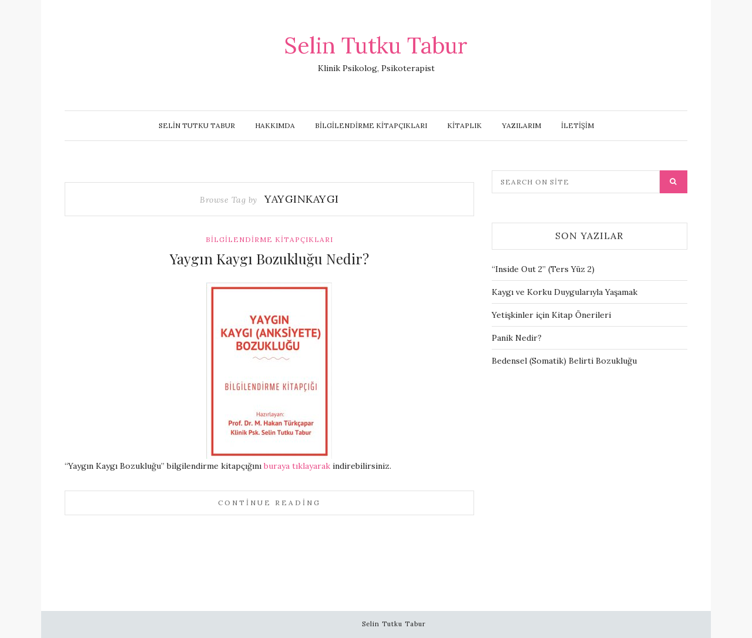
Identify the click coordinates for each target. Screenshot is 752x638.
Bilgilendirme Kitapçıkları (371, 125)
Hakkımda (275, 125)
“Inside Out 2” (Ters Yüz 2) (543, 269)
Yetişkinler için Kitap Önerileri (551, 315)
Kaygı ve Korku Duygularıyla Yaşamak (564, 292)
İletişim (577, 125)
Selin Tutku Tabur (376, 45)
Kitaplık (464, 125)
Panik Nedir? (517, 338)
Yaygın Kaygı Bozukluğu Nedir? (269, 258)
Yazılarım (521, 125)
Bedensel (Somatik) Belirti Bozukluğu (564, 360)
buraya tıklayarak (298, 466)
